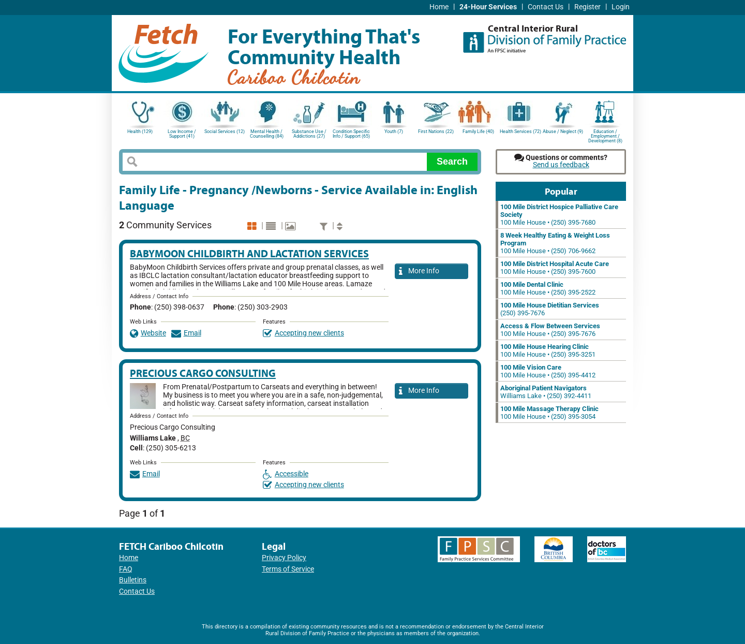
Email (186, 333)
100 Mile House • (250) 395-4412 (547, 371)
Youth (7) (393, 131)
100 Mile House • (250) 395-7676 (550, 330)
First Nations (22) (436, 131)
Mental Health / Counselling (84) (267, 134)
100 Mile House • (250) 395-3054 (549, 412)
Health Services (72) (520, 131)
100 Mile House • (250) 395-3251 (547, 350)
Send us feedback (561, 164)
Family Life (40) (478, 131)
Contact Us (545, 7)
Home (439, 7)
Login (621, 7)
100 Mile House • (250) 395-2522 (547, 288)
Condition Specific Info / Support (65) (351, 134)
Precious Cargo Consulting (203, 373)
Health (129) (140, 131)
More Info (419, 271)
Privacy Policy (284, 557)
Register (587, 7)
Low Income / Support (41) (182, 134)
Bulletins (132, 580)
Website (148, 333)
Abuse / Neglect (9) (563, 131)
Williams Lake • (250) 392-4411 (545, 392)
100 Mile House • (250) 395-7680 (559, 214)
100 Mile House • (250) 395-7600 (554, 267)
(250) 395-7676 (549, 309)
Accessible (285, 474)
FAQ (125, 569)
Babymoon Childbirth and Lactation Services (249, 253)
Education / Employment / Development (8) (605, 135)
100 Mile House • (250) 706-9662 (555, 243)
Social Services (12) (224, 131)
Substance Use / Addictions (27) (309, 134)
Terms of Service (288, 569)
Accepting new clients (303, 333)
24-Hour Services (488, 7)
